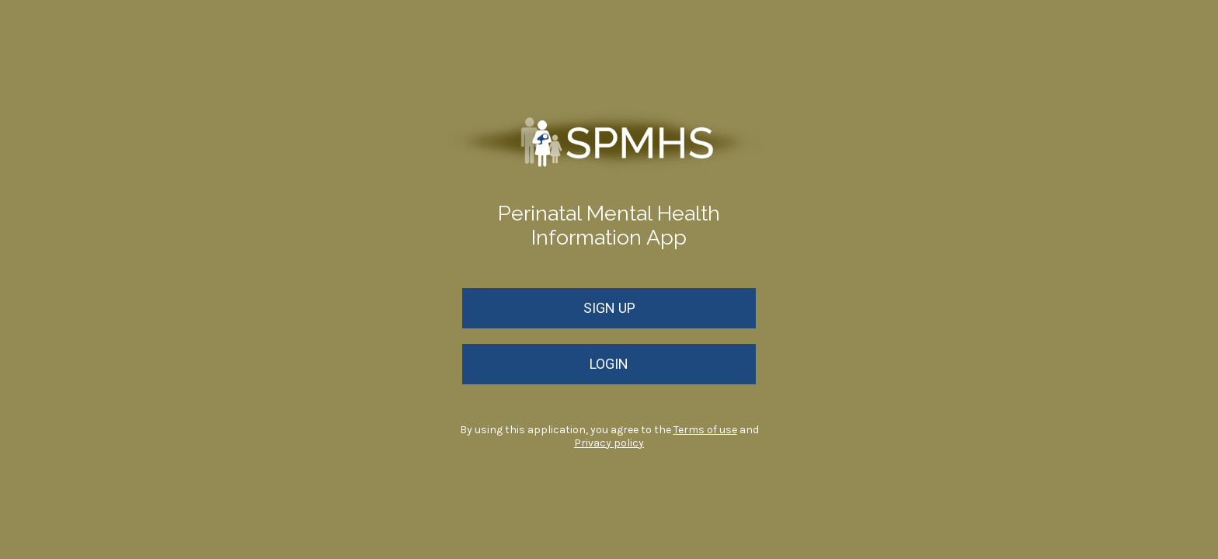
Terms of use (705, 429)
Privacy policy (609, 443)
